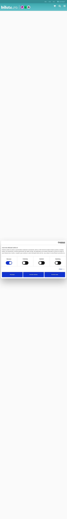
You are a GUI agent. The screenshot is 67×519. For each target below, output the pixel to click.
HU (54, 2)
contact (61, 2)
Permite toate (54, 274)
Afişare (60, 269)
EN (50, 2)
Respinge (12, 274)
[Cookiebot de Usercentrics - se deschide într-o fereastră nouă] (55, 243)
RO (46, 2)
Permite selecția (33, 274)
